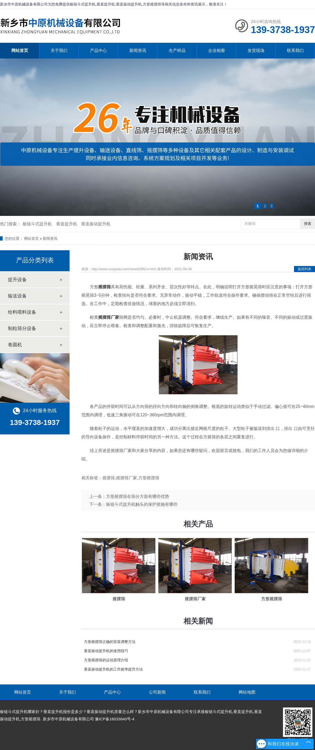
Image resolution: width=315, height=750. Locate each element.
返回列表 (304, 269)
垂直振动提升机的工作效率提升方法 (113, 669)
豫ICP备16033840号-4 (114, 719)
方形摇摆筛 (271, 599)
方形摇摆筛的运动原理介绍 (106, 660)
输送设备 (17, 296)
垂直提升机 (66, 224)
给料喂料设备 (22, 312)
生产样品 (177, 50)
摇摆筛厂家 (195, 599)
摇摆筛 (119, 599)
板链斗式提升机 (37, 224)
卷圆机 (15, 344)
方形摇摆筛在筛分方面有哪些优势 (137, 496)
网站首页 (19, 50)
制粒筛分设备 (22, 328)
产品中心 (98, 50)
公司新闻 (157, 692)
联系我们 (295, 50)
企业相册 (216, 50)
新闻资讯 (137, 50)
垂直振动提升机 (96, 224)
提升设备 (17, 279)
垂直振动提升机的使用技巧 (106, 651)
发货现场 (256, 50)
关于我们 (59, 50)
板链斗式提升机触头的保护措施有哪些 (141, 504)
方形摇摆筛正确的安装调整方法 (109, 642)
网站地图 (247, 692)
